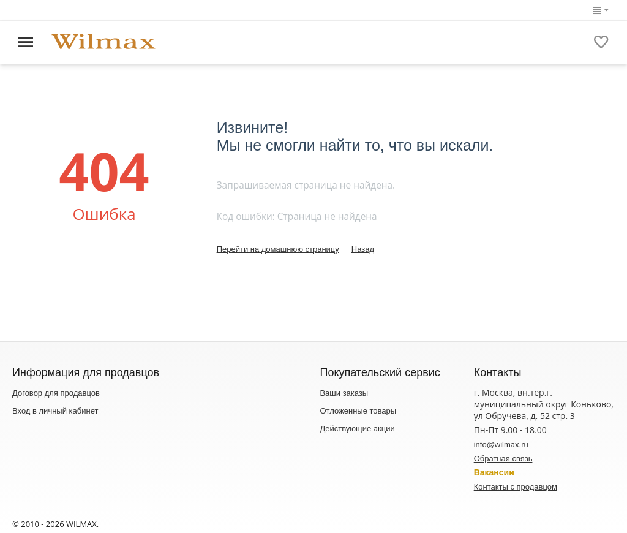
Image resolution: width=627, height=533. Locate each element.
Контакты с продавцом (515, 486)
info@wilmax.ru (501, 444)
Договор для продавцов (56, 393)
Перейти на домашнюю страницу (278, 249)
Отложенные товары (358, 410)
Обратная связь (503, 458)
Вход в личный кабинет (55, 410)
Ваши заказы (344, 393)
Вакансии (494, 472)
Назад (362, 249)
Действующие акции (357, 428)
